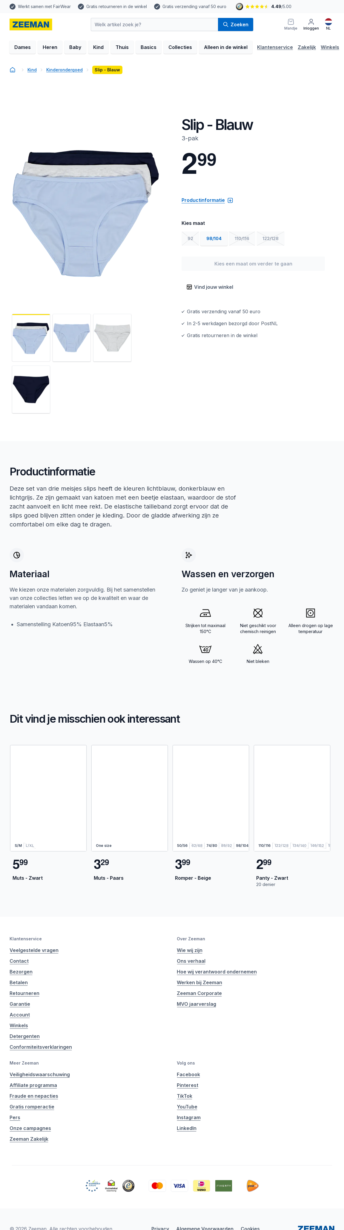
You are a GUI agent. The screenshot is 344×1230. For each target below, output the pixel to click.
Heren (50, 47)
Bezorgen (21, 972)
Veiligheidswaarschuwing (40, 1074)
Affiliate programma (33, 1085)
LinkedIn (186, 1128)
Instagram (189, 1117)
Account (20, 1015)
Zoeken (235, 24)
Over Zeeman (191, 938)
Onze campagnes (30, 1128)
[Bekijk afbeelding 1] (31, 338)
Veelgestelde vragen (34, 950)
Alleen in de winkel (226, 47)
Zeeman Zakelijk (29, 1139)
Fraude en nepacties (34, 1096)
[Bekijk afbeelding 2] (72, 338)
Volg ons (186, 1062)
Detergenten (25, 1036)
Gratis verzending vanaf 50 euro (194, 6)
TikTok (184, 1096)
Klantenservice (275, 47)
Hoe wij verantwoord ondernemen (217, 972)
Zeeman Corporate (199, 993)
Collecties (180, 47)
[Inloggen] (311, 24)
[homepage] (31, 24)
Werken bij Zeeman (199, 982)
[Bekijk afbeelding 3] (112, 338)
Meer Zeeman (24, 1062)
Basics (148, 47)
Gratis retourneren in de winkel (116, 6)
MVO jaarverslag (196, 1004)
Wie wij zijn (189, 950)
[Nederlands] (328, 24)
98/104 (214, 238)
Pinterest (187, 1085)
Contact (19, 961)
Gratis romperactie (32, 1107)
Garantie (20, 1004)
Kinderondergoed (64, 69)
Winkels (330, 47)
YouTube (187, 1107)
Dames (22, 47)
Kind (98, 47)
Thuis (122, 47)
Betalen (19, 982)
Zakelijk (307, 47)
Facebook (188, 1074)
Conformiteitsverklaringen (41, 1047)
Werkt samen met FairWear (44, 6)
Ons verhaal (191, 961)
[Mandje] (291, 24)
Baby (75, 47)
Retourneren (24, 993)
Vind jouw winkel (209, 287)
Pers (15, 1117)
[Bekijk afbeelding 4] (31, 389)
